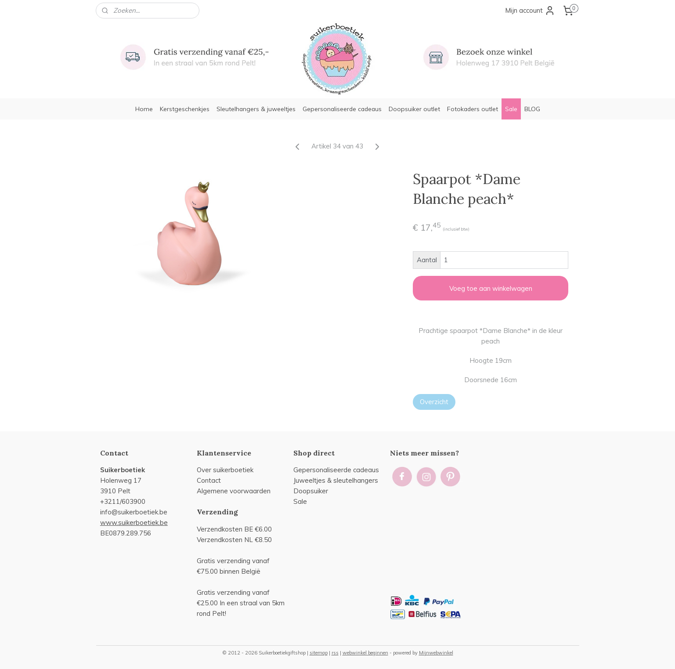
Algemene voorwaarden (234, 491)
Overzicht (434, 402)
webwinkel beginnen (365, 653)
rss (335, 653)
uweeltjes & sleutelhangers (337, 480)
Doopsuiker (310, 491)
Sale (511, 108)
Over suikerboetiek (225, 470)
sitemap (319, 653)
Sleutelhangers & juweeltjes (256, 108)
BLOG (532, 108)
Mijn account (530, 10)
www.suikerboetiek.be (134, 522)
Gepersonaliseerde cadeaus (342, 108)
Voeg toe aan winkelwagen (490, 288)
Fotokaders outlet (472, 108)
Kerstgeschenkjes (184, 108)
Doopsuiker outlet (414, 108)
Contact (209, 480)
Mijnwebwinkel (436, 653)
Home (144, 108)
